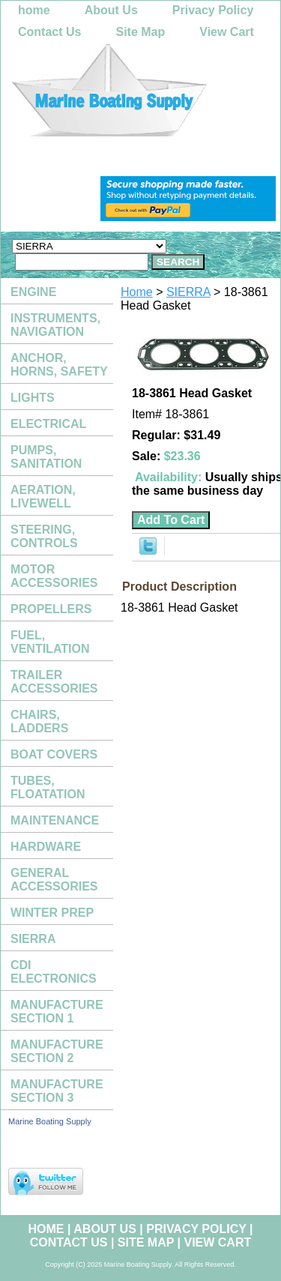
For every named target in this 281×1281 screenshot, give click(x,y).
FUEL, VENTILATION (49, 642)
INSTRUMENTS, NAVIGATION (55, 325)
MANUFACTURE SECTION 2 (56, 1051)
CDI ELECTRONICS (53, 972)
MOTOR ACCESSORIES (53, 576)
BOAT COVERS (53, 754)
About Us (111, 10)
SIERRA (188, 292)
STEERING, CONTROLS (44, 536)
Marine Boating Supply (49, 1121)
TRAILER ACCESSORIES (53, 682)
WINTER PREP (52, 912)
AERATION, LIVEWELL (43, 496)
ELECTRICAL (48, 424)
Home (137, 292)
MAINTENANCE (54, 820)
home (34, 10)
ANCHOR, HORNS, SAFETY (59, 365)
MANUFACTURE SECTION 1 (56, 1011)
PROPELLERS (50, 609)
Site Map (140, 31)
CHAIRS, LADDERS (39, 721)
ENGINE (33, 292)
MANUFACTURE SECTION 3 (56, 1091)
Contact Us (49, 31)
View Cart (226, 31)
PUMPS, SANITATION (46, 457)
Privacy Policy (213, 10)
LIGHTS (32, 397)
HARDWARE (45, 846)
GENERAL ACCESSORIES (53, 879)
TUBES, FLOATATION (47, 787)
